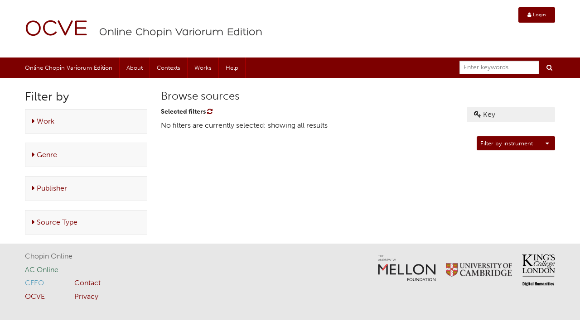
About (134, 67)
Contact (87, 282)
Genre (44, 154)
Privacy (86, 296)
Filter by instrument (506, 143)
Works (203, 67)
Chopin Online (48, 256)
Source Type (54, 222)
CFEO (34, 282)
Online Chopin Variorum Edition (180, 32)
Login (536, 15)
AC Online (41, 269)
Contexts (168, 67)
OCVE (56, 29)
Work (43, 121)
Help (232, 67)
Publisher (49, 188)
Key (484, 114)
